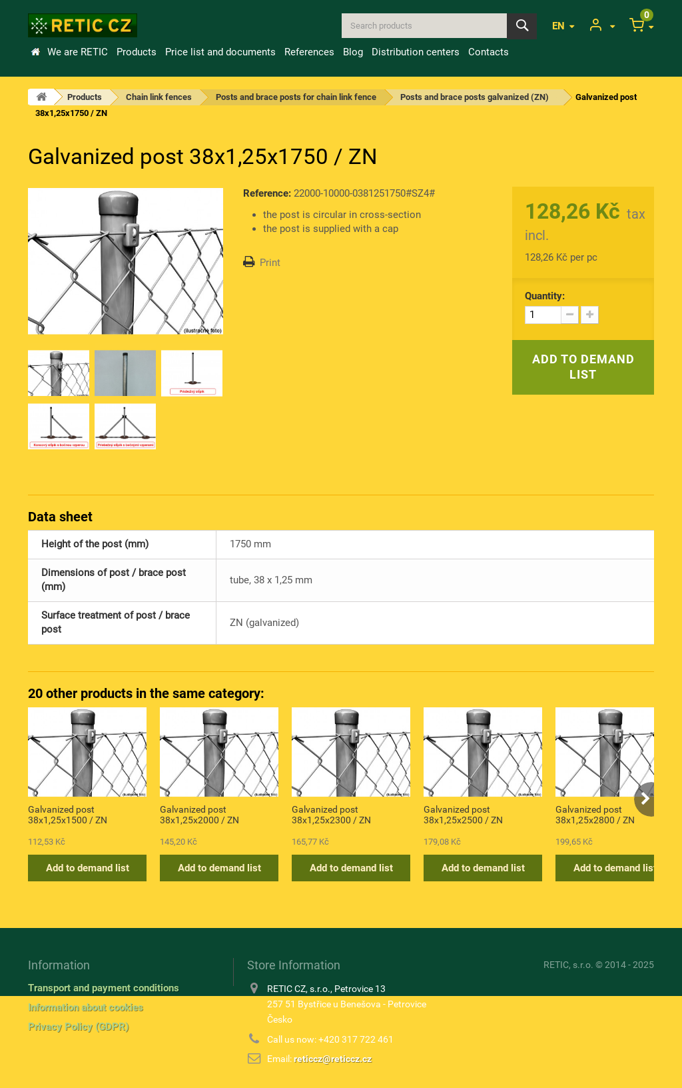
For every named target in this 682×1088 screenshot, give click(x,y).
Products (137, 52)
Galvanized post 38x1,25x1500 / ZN (67, 814)
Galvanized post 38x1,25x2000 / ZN (199, 814)
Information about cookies (85, 1007)
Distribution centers (416, 52)
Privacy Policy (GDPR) (78, 1027)
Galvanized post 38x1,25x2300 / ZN (331, 814)
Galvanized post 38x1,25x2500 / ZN (463, 814)
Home (35, 52)
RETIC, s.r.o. (568, 964)
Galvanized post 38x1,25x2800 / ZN (595, 814)
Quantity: (545, 296)
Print (270, 263)
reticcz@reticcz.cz (333, 1058)
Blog (353, 52)
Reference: (267, 193)
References (309, 52)
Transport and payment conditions (103, 988)
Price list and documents (220, 52)
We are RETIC (77, 52)
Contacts (488, 52)
